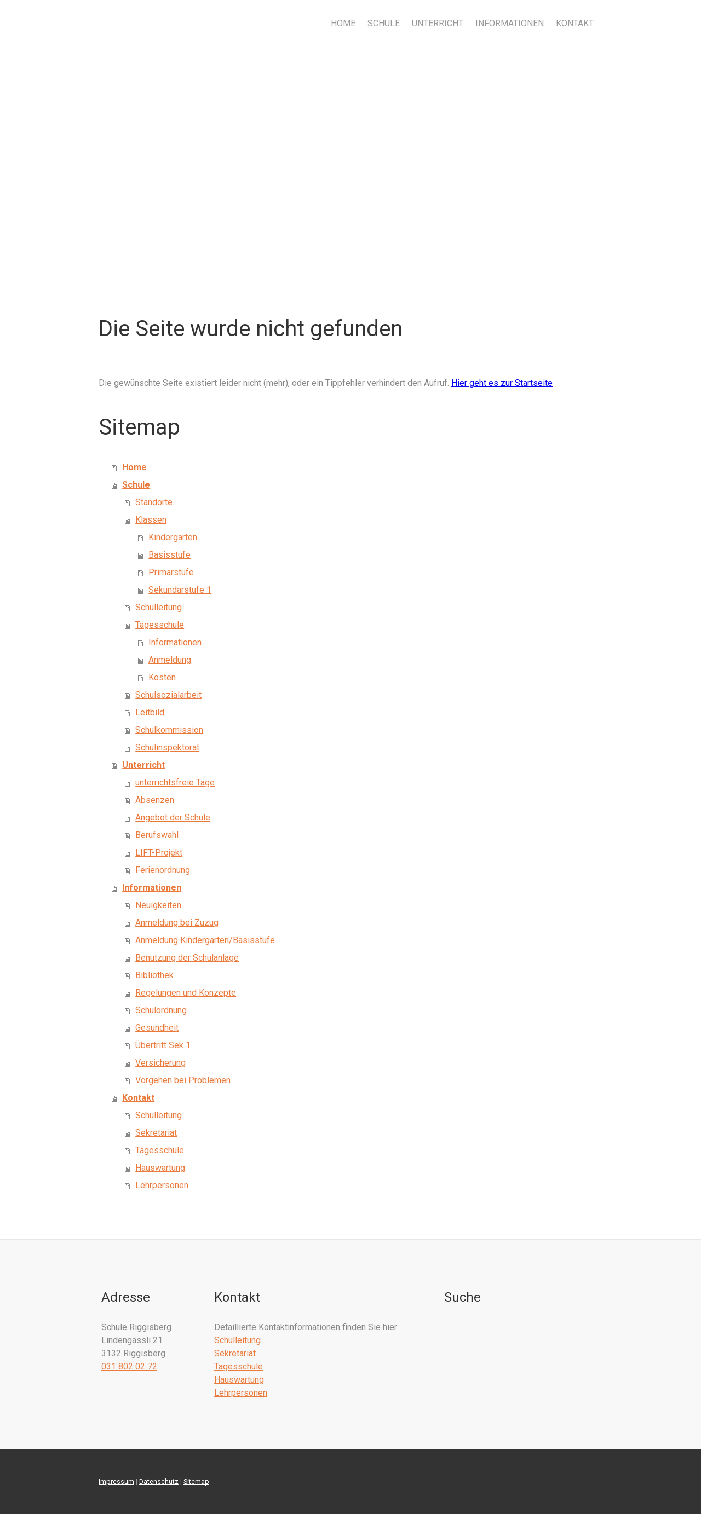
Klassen (150, 520)
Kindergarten (172, 537)
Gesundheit (157, 1027)
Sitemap (196, 1481)
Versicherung (160, 1063)
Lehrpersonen (161, 1185)
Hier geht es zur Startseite (502, 383)
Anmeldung (169, 660)
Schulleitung (158, 607)
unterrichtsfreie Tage (175, 782)
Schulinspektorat (167, 747)
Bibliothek (154, 975)
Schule (383, 23)
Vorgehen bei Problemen (183, 1080)
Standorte (154, 502)
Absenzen (154, 800)
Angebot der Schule (172, 817)
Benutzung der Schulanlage (187, 957)
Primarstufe (171, 572)
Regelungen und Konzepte (185, 992)
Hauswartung (160, 1168)
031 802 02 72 (129, 1366)
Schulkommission (169, 730)
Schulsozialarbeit (168, 695)
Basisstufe (169, 555)
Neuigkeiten (158, 905)
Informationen (509, 23)
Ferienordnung (162, 870)
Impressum (116, 1481)
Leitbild (149, 712)
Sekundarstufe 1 (179, 590)
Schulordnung (161, 1010)
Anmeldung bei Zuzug (177, 922)
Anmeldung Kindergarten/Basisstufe (205, 940)
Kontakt (575, 23)
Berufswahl (157, 835)
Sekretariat (156, 1133)
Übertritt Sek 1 (163, 1045)
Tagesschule (159, 625)
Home (343, 23)
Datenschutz (159, 1481)
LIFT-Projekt (158, 852)
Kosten (162, 677)
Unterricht (437, 23)
